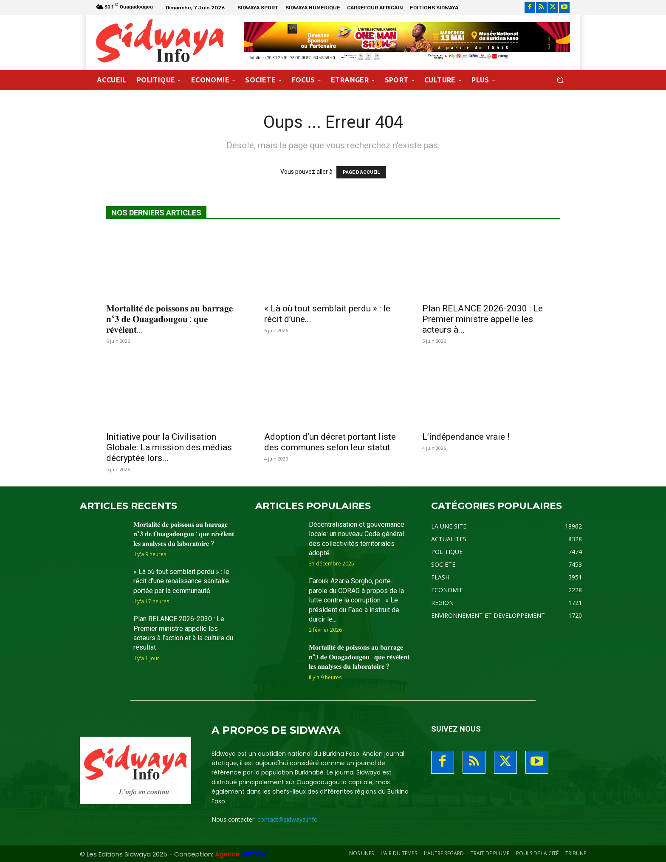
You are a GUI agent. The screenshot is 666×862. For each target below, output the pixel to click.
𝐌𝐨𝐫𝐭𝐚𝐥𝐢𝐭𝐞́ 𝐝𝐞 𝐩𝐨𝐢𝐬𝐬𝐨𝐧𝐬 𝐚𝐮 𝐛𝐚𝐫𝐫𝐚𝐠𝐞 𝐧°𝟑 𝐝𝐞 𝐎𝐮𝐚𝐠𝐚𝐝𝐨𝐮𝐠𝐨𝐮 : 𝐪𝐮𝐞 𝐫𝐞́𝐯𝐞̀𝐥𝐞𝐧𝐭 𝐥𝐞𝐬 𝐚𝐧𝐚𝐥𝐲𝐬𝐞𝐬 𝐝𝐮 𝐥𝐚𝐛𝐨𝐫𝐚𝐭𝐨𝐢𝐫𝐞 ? (183, 534)
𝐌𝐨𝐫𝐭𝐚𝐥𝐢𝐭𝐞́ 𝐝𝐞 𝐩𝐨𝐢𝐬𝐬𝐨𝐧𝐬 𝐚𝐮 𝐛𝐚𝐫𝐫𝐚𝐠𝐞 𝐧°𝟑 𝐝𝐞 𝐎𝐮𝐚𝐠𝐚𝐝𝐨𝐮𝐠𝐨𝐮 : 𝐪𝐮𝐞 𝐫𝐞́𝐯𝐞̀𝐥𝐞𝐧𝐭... (169, 319)
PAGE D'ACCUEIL (361, 172)
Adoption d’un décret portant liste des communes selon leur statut (330, 442)
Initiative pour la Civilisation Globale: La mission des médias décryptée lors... (169, 447)
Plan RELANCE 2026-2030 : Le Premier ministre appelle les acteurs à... (482, 319)
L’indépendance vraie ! (465, 437)
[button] (560, 80)
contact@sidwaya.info (287, 819)
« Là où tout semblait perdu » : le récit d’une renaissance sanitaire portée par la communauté (181, 581)
